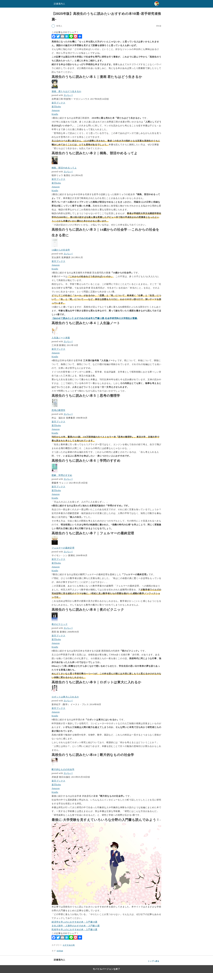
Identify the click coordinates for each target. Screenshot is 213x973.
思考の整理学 (58, 410)
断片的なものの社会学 (63, 769)
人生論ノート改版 (61, 337)
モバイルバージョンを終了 (106, 969)
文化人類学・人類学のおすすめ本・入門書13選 (76, 926)
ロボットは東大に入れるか (65, 697)
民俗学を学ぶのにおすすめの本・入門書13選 (74, 929)
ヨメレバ (68, 95)
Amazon (56, 110)
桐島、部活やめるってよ (64, 168)
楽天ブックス (58, 103)
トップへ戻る (153, 961)
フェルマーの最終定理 (63, 548)
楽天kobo (56, 106)
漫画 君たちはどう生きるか (66, 91)
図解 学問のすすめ (62, 475)
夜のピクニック (60, 624)
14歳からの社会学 (61, 250)
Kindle (55, 114)
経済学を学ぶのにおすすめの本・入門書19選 (74, 922)
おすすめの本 (69, 945)
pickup (60, 951)
